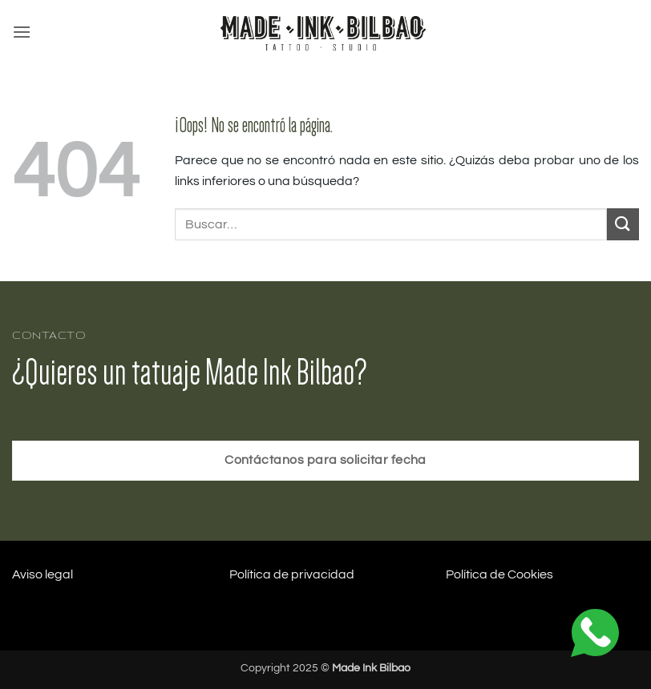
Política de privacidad (291, 574)
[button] (21, 31)
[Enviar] (623, 224)
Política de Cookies (499, 574)
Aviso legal (42, 574)
